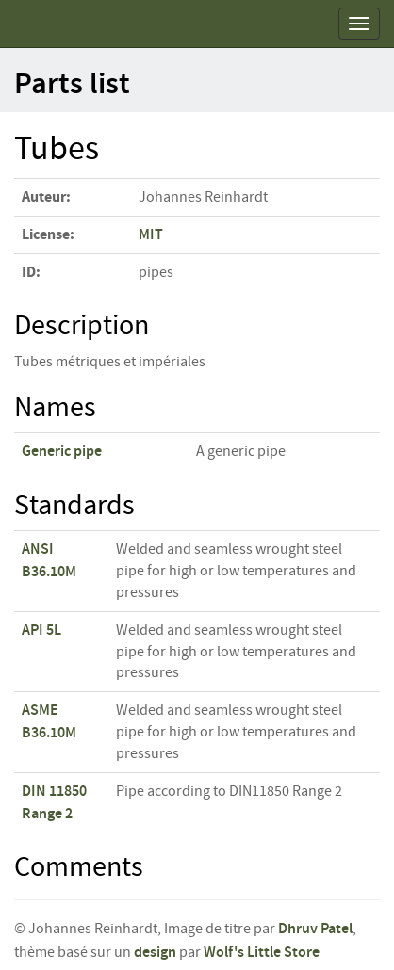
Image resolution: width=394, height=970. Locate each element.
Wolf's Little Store (262, 952)
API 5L (41, 630)
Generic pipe (62, 451)
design (155, 952)
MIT (151, 235)
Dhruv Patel (315, 929)
